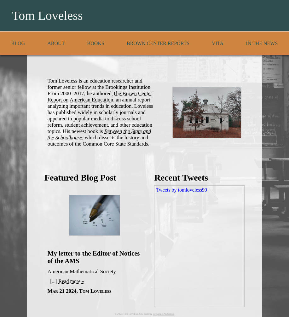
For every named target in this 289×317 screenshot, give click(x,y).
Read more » (71, 281)
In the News (262, 43)
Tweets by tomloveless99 (181, 190)
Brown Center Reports (158, 43)
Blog (18, 43)
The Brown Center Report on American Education (100, 96)
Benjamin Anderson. (163, 314)
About (56, 43)
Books (95, 43)
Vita (217, 43)
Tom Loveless (47, 16)
